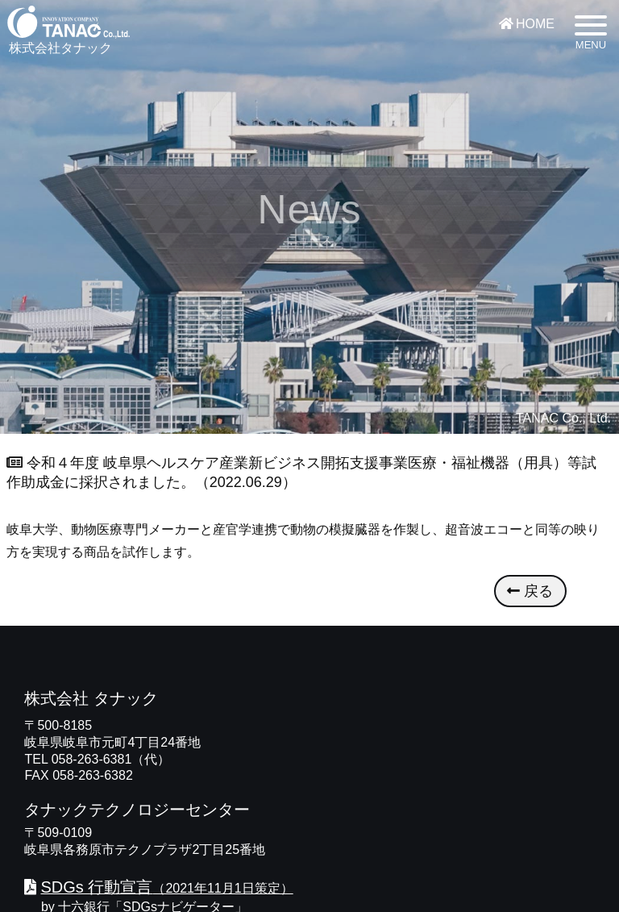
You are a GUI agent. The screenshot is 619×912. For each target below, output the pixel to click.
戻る (530, 591)
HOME (527, 24)
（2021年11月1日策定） (158, 887)
